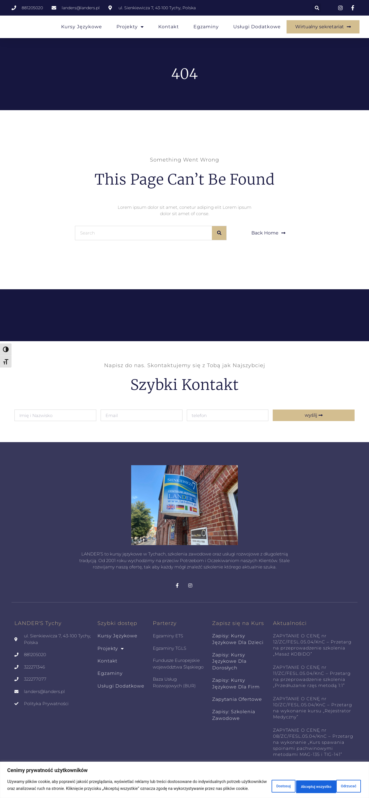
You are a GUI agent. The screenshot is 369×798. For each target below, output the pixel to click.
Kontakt (168, 26)
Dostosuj (256, 782)
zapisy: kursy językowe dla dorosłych (229, 661)
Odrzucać (291, 782)
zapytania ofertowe (237, 699)
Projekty (130, 27)
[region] (184, 777)
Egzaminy (206, 26)
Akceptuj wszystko (336, 782)
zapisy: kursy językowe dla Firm (236, 683)
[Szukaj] (219, 233)
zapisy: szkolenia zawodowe (233, 715)
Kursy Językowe (81, 26)
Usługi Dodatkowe (257, 26)
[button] (316, 7)
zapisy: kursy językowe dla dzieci (237, 639)
